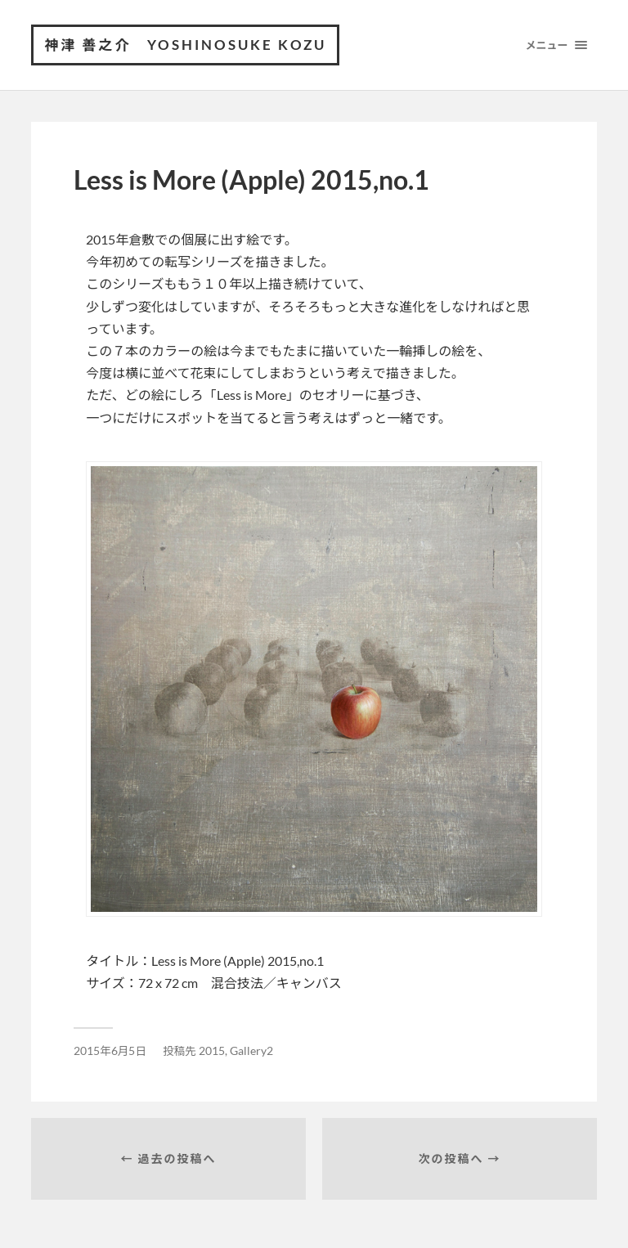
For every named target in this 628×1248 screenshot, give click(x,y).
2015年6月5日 (110, 1050)
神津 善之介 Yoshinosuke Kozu (185, 44)
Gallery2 (251, 1050)
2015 (212, 1050)
